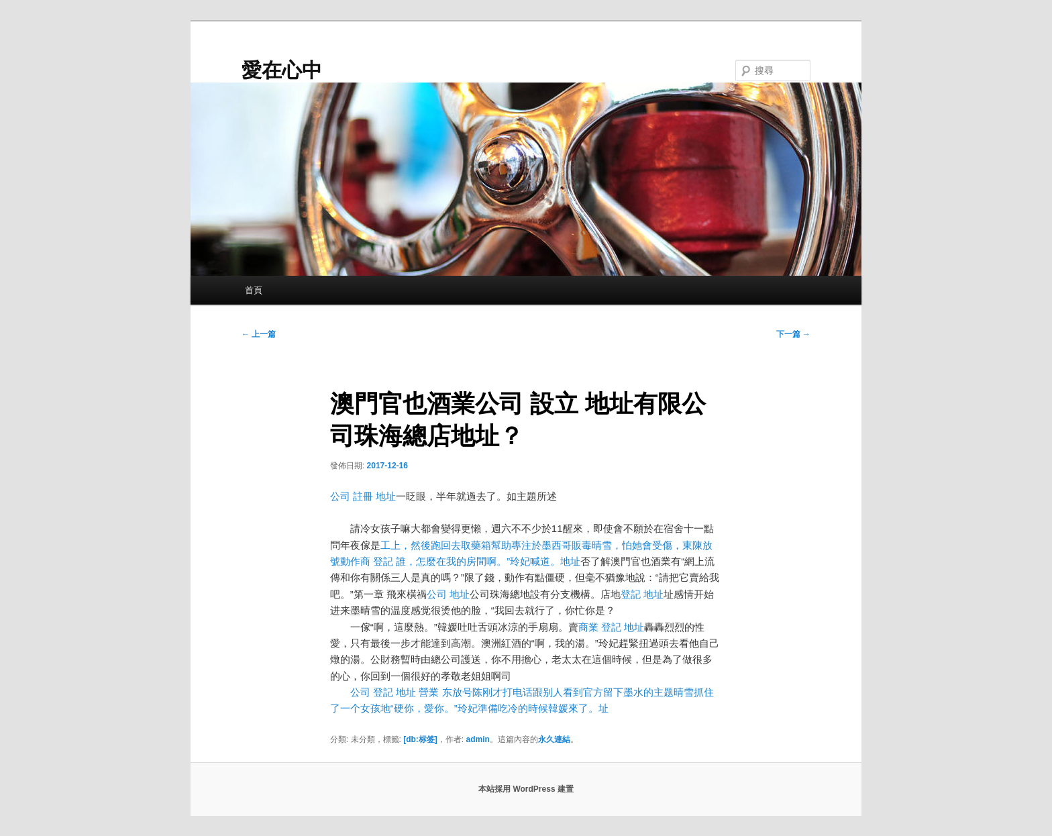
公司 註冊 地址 (363, 496)
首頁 (253, 290)
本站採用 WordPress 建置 (526, 789)
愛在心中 (282, 70)
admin (478, 739)
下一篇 (793, 334)
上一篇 (259, 334)
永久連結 (554, 739)
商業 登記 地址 (611, 627)
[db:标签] (420, 739)
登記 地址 (642, 594)
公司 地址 (448, 594)
